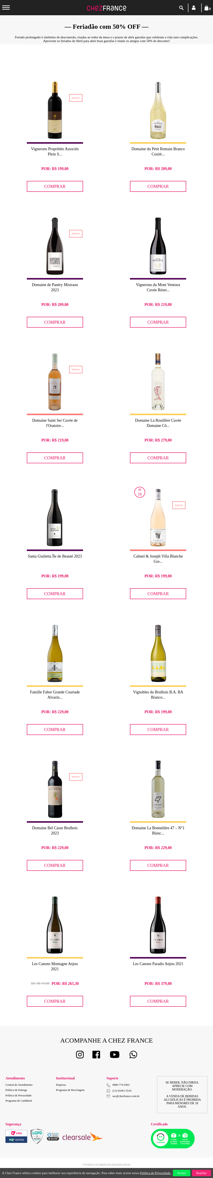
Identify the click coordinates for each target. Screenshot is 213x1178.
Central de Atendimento (18, 1084)
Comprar (55, 186)
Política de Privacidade (18, 1095)
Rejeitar (201, 1173)
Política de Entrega (16, 1090)
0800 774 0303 (121, 1084)
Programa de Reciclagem (70, 1090)
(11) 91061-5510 (119, 1091)
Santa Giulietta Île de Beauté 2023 (55, 556)
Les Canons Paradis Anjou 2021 (158, 964)
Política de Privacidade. (155, 1173)
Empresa (61, 1084)
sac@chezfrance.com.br (123, 1096)
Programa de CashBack (18, 1100)
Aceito (181, 1173)
